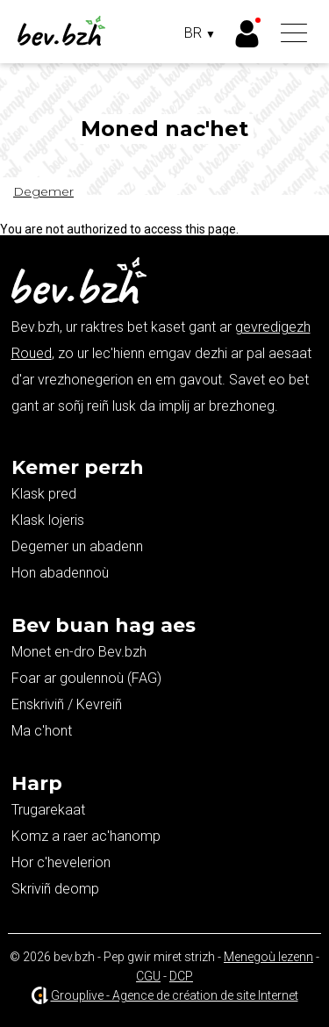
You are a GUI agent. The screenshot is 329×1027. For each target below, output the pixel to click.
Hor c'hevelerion (61, 862)
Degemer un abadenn (77, 546)
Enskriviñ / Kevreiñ (66, 704)
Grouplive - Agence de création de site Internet (174, 995)
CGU (148, 976)
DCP (181, 976)
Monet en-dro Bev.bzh (79, 651)
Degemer (43, 191)
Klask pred (43, 493)
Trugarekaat (48, 809)
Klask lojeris (47, 520)
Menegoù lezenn (268, 957)
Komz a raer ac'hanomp (86, 836)
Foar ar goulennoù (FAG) (86, 678)
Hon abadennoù (60, 572)
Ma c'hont (41, 730)
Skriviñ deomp (55, 888)
